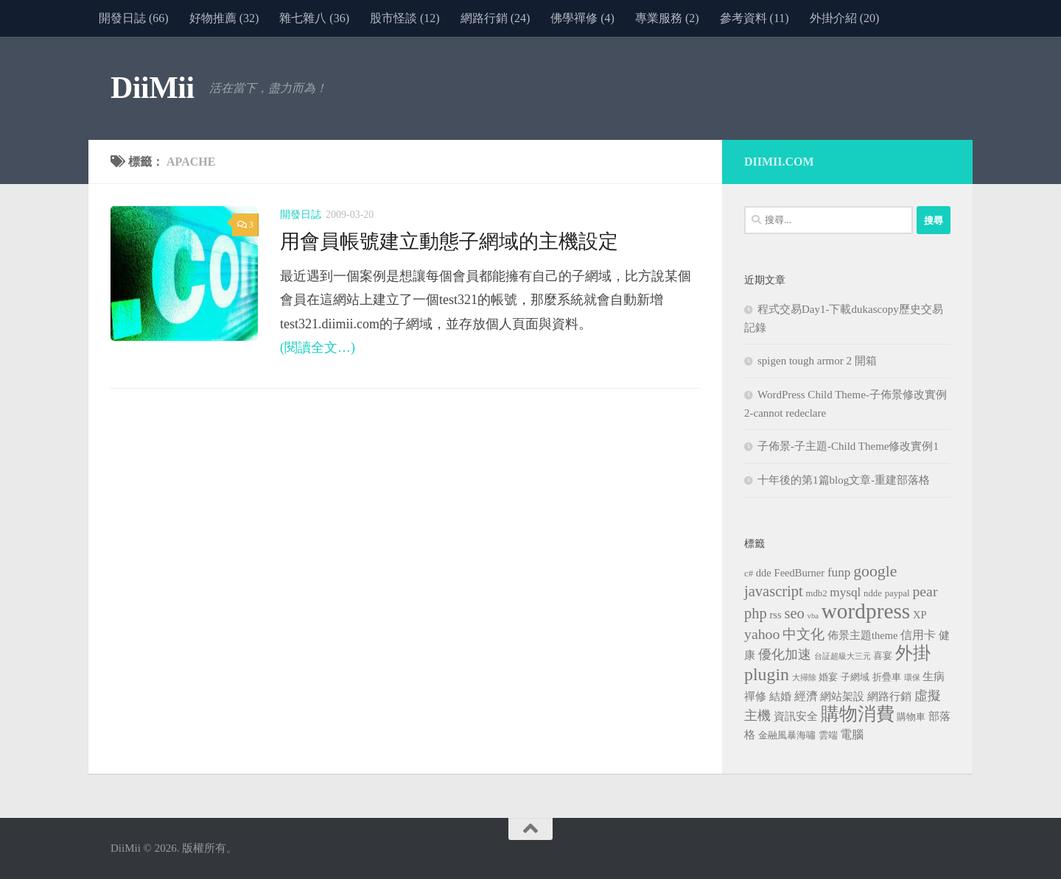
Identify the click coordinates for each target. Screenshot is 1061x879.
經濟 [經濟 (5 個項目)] (806, 696)
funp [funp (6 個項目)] (838, 572)
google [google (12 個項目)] (875, 571)
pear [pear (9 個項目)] (924, 591)
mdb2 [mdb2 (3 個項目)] (816, 593)
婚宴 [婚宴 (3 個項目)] (828, 677)
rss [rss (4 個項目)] (776, 615)
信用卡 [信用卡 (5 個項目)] (918, 635)
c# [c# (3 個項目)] (748, 573)
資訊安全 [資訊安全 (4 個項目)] (796, 716)
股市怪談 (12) (405, 18)
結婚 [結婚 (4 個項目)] (780, 696)
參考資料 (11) (754, 18)
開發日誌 (300, 214)
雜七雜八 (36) (314, 18)
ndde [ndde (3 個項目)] (873, 593)
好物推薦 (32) (224, 18)
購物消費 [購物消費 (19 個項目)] (857, 714)
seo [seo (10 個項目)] (794, 613)
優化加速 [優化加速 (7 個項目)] (784, 654)
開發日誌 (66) (134, 18)
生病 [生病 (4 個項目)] (933, 676)
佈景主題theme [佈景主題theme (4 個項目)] (862, 635)
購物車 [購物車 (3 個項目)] (911, 717)
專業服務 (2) (667, 18)
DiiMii (153, 88)
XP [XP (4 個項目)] (920, 615)
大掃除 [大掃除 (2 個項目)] (804, 678)
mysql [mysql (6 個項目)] (845, 592)
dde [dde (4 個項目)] (763, 573)
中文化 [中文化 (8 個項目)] (803, 634)
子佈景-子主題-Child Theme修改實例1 (848, 446)
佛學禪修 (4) (582, 18)
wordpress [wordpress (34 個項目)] (866, 611)
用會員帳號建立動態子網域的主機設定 (449, 241)
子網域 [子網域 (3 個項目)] (855, 677)
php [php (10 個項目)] (755, 613)
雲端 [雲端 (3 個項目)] (828, 735)
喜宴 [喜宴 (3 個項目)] (882, 656)
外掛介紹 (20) (845, 18)
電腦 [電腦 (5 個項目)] (852, 734)
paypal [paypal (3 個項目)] (897, 593)
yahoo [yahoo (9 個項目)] (762, 634)
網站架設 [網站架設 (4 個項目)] (842, 696)
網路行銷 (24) (495, 18)
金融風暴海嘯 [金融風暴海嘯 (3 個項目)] (787, 735)
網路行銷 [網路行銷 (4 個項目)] (889, 696)
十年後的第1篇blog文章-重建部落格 (843, 480)
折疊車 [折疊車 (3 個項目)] (886, 677)
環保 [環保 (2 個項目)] (912, 678)
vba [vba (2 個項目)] (813, 616)
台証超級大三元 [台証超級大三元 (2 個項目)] (842, 656)
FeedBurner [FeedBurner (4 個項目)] (799, 573)
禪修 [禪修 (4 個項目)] (755, 696)
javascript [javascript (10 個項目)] (773, 591)
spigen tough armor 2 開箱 (817, 361)
